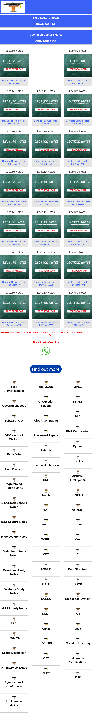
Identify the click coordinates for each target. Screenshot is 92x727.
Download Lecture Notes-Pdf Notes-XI (78, 203)
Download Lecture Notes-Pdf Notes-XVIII (14, 324)
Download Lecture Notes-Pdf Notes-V (78, 122)
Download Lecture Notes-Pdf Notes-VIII (78, 162)
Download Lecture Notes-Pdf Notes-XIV (78, 243)
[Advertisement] (46, 58)
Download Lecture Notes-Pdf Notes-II (78, 82)
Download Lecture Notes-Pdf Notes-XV (14, 283)
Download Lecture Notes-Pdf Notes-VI (14, 162)
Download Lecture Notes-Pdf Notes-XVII (78, 283)
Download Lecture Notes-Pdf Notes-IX (14, 203)
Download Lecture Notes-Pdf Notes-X (46, 203)
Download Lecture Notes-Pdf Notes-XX (78, 324)
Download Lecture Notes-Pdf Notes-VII (46, 162)
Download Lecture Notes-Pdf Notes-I (14, 82)
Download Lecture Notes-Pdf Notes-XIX (46, 324)
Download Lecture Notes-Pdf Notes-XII (14, 243)
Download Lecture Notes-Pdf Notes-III (14, 122)
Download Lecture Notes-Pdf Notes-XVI (46, 283)
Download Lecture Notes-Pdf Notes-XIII (46, 243)
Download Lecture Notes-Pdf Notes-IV (46, 122)
